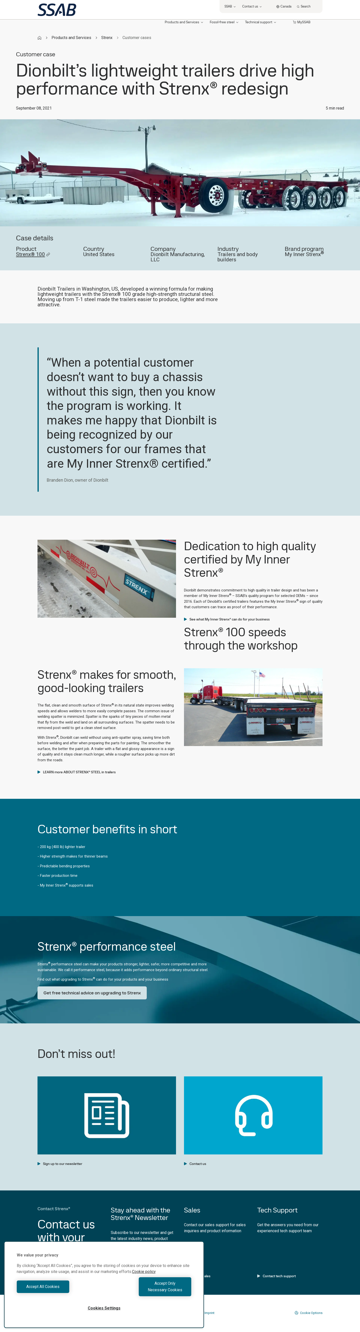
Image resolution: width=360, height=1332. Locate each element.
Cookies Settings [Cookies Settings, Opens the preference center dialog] (104, 1308)
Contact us (195, 1163)
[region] (104, 1288)
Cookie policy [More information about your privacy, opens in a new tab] (144, 1278)
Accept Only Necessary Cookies (149, 1289)
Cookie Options (308, 1313)
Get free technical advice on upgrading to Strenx (92, 993)
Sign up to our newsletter (60, 1163)
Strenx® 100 (33, 254)
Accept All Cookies (59, 1289)
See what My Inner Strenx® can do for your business (227, 619)
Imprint (209, 1313)
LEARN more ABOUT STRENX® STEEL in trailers (77, 772)
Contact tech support (276, 1276)
